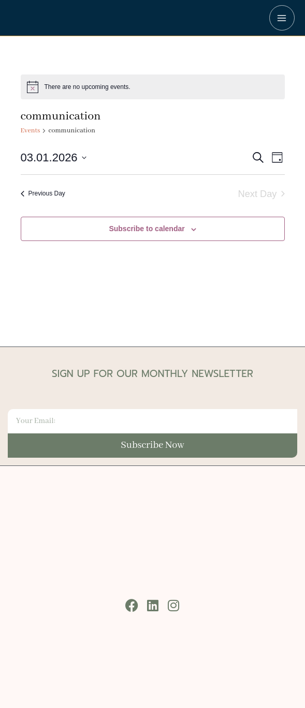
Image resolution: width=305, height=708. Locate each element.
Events (30, 130)
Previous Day (43, 193)
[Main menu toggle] (282, 18)
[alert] (153, 86)
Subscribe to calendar (146, 228)
